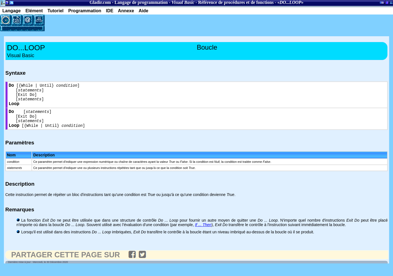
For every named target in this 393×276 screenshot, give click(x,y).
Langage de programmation (141, 2)
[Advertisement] (110, 22)
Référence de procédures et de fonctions (236, 2)
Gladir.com (100, 2)
